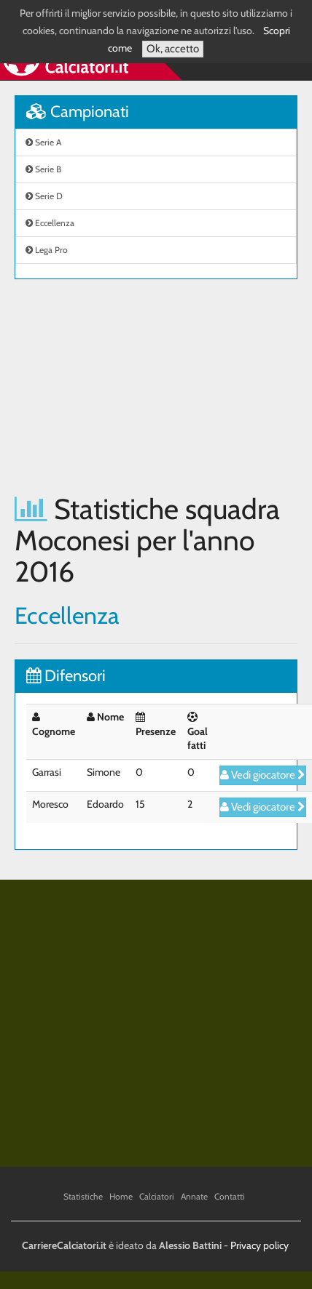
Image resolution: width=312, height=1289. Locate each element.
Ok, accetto (173, 48)
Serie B (43, 169)
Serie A (43, 142)
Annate (194, 1196)
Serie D (44, 195)
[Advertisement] (136, 386)
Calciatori (156, 1196)
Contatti (229, 1196)
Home (121, 1196)
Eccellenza (50, 222)
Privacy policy (259, 1245)
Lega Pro (47, 249)
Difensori (66, 676)
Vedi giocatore (262, 775)
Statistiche (83, 1196)
